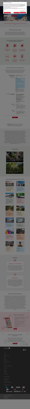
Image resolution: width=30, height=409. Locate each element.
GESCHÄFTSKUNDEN (6, 1)
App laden (15, 328)
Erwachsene (13, 110)
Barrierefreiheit (5, 371)
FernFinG (5, 370)
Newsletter (5, 359)
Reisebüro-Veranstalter (6, 378)
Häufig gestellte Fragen (6, 355)
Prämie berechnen (14, 15)
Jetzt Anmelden (15, 343)
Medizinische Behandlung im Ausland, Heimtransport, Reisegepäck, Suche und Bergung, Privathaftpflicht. (20, 100)
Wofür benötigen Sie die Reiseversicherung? (12, 75)
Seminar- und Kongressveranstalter (8, 382)
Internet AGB (5, 367)
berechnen (15, 117)
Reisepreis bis (13, 104)
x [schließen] (24, 78)
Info (24, 75)
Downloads (5, 356)
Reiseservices (5, 360)
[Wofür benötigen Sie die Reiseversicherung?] (7, 15)
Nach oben (28, 310)
